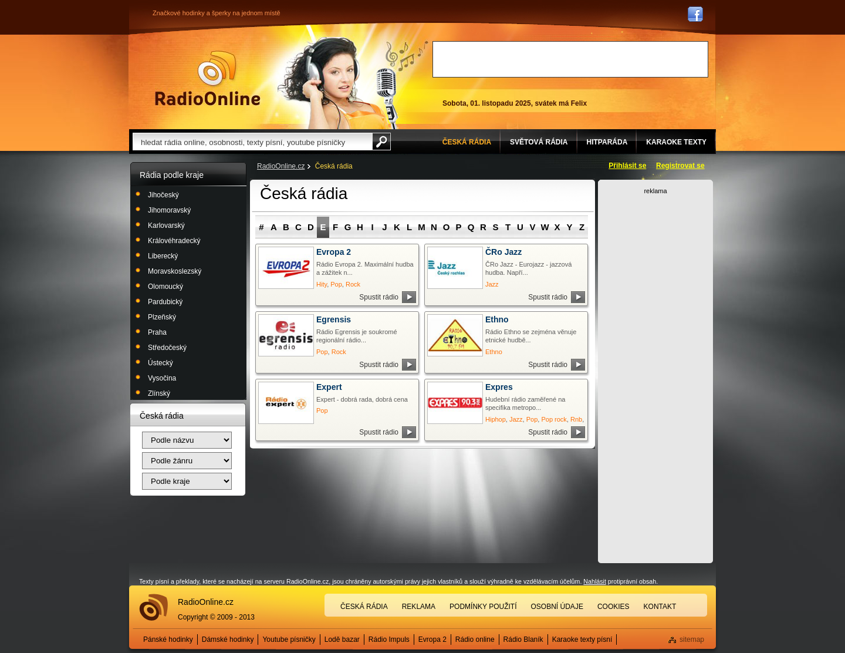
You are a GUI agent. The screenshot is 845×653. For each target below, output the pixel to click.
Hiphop (495, 419)
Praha (157, 332)
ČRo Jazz (503, 252)
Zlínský (159, 393)
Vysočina (162, 378)
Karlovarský (166, 225)
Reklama (418, 606)
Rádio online (475, 639)
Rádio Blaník (523, 639)
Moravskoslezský (174, 271)
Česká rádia (364, 606)
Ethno (497, 319)
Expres (499, 387)
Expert (329, 387)
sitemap (692, 639)
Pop (336, 284)
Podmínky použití (482, 606)
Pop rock (553, 419)
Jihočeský (163, 195)
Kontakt (660, 606)
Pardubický (165, 302)
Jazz (492, 284)
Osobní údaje (557, 606)
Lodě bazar (342, 639)
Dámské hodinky (228, 639)
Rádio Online (208, 78)
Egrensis (333, 319)
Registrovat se (680, 165)
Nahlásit (594, 581)
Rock (353, 284)
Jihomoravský (169, 210)
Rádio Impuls (389, 639)
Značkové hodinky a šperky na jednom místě (216, 12)
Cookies (613, 606)
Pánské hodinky (168, 639)
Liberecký (163, 256)
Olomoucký (165, 286)
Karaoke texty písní (582, 639)
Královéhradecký (174, 241)
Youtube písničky (288, 639)
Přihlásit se (627, 165)
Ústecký (160, 363)
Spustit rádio (378, 297)
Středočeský (167, 348)
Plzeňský (162, 317)
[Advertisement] (570, 59)
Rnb (576, 419)
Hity (321, 284)
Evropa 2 (333, 252)
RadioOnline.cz (281, 166)
